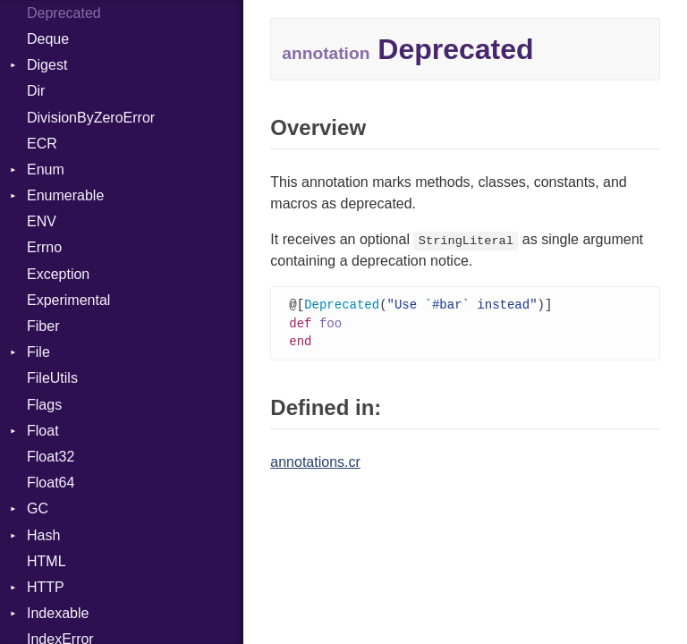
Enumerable (65, 195)
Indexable (58, 613)
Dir (36, 90)
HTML (46, 561)
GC (37, 508)
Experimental (68, 300)
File (38, 352)
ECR (42, 143)
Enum (45, 169)
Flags (44, 404)
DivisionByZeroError (91, 117)
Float (43, 430)
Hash (43, 535)
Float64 (50, 482)
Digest (47, 64)
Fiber (43, 326)
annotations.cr (315, 464)
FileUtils (52, 378)
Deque (48, 39)
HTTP (45, 587)
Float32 (50, 456)
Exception (58, 274)
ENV (41, 221)
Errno (44, 247)
